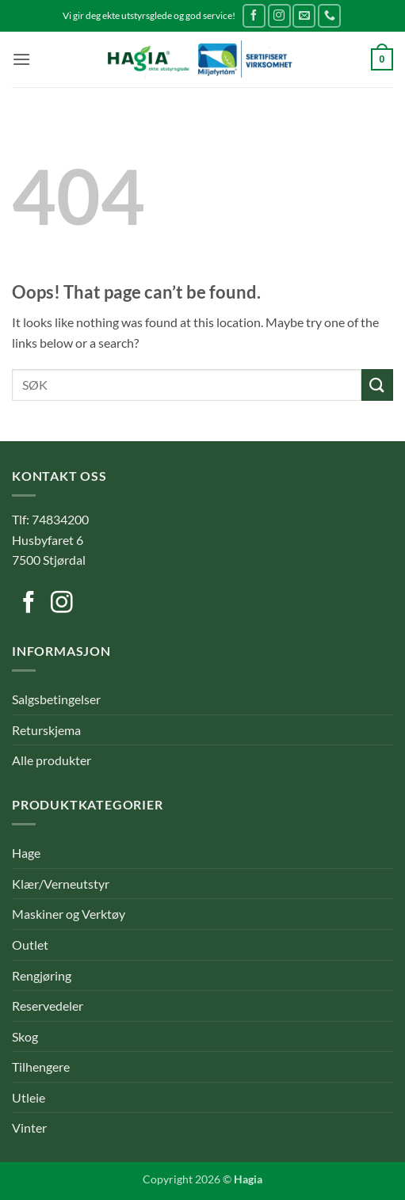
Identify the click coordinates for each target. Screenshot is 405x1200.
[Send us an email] (303, 15)
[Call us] (329, 15)
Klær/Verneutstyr (60, 883)
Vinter (29, 1127)
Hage (26, 852)
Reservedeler (47, 1005)
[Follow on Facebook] (254, 15)
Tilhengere (41, 1066)
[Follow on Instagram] (279, 15)
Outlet (30, 944)
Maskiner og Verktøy (68, 913)
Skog (25, 1036)
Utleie (28, 1097)
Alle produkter (51, 760)
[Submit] (377, 384)
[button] (21, 59)
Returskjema (46, 729)
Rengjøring (41, 975)
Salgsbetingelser (56, 699)
